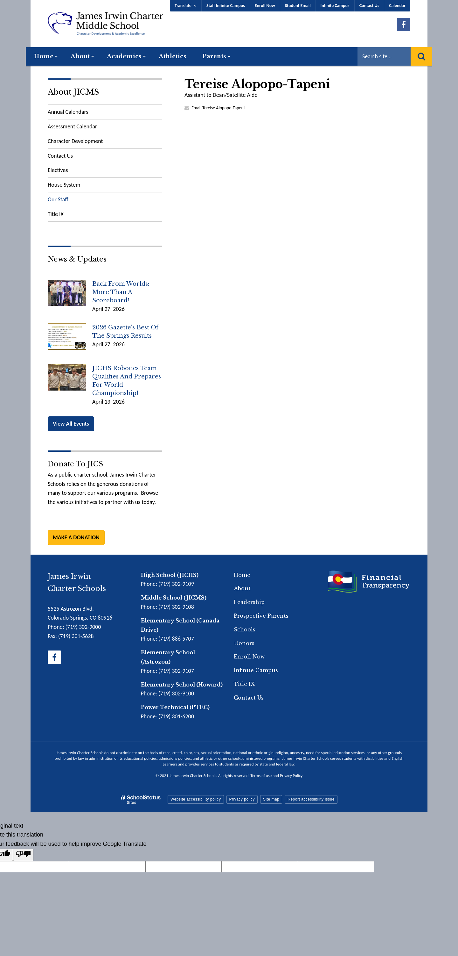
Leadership (249, 602)
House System (64, 184)
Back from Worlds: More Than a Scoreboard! (120, 292)
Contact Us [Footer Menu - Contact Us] (249, 697)
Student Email (298, 5)
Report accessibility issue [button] (311, 799)
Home (242, 575)
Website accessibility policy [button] (195, 799)
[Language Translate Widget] (186, 5)
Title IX (56, 214)
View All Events (71, 423)
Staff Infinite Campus (225, 5)
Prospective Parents (261, 616)
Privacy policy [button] (242, 799)
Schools (244, 629)
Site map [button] (271, 799)
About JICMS (73, 92)
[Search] (421, 56)
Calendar (397, 5)
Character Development (75, 141)
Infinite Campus (335, 5)
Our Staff (58, 199)
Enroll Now (265, 5)
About (242, 588)
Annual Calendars (68, 111)
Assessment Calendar (72, 126)
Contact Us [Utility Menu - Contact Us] (369, 5)
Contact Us (60, 155)
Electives (58, 170)
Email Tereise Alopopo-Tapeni (218, 108)
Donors (244, 643)
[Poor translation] (23, 855)
